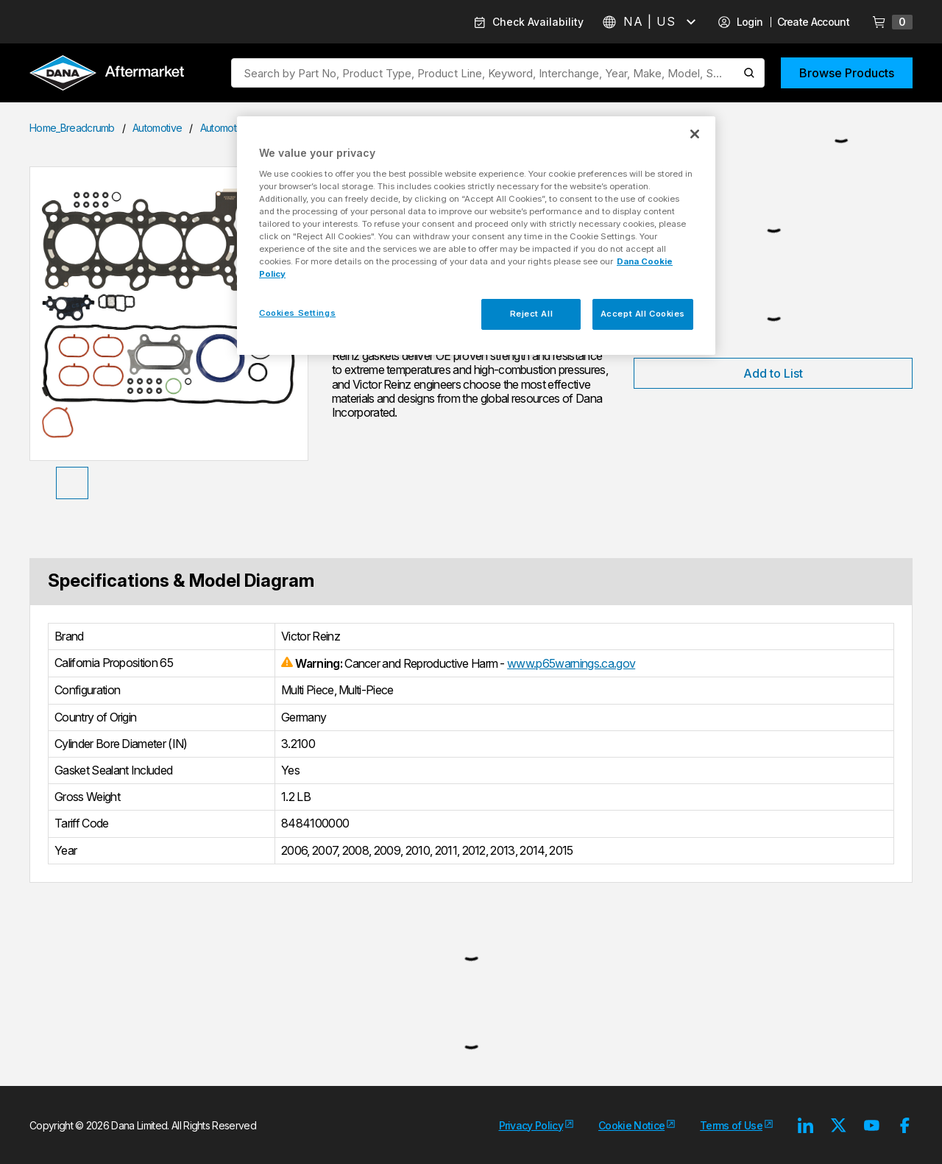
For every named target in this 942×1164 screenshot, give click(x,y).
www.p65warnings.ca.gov (571, 663)
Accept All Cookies (643, 313)
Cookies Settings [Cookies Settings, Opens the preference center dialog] (297, 313)
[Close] (695, 134)
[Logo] (106, 74)
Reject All (531, 313)
